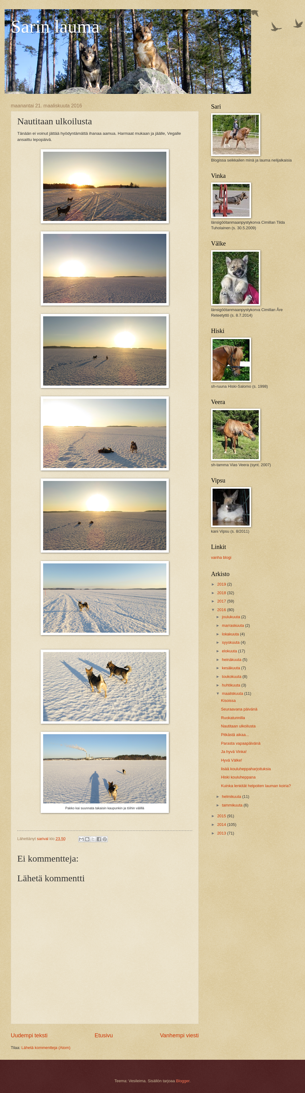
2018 (222, 593)
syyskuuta (231, 642)
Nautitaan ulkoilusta (238, 726)
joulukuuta (231, 617)
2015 (222, 816)
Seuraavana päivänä (239, 709)
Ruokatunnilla (233, 717)
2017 (222, 601)
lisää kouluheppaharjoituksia (246, 769)
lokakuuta (231, 634)
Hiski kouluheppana (238, 777)
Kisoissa (228, 700)
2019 (222, 584)
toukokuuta (232, 676)
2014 (222, 824)
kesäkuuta (231, 668)
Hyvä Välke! (231, 760)
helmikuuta (232, 796)
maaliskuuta (233, 693)
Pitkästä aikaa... (235, 734)
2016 (222, 609)
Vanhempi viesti (179, 1035)
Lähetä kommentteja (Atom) (46, 1047)
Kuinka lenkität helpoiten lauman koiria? (256, 785)
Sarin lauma (55, 26)
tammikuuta (232, 805)
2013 (222, 833)
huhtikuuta (231, 685)
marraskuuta (233, 625)
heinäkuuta (232, 659)
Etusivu (104, 1035)
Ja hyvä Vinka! (234, 751)
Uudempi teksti (29, 1035)
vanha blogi (221, 557)
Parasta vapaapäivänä (240, 743)
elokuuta (230, 651)
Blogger (182, 1081)
